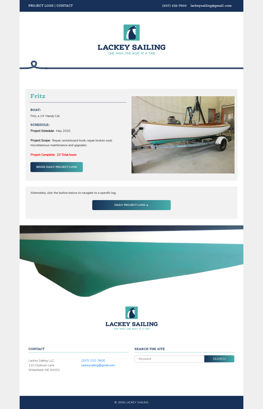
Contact (65, 5)
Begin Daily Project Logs (56, 167)
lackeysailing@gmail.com (211, 5)
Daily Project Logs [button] (130, 205)
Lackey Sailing (137, 402)
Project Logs (40, 5)
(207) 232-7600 (175, 5)
